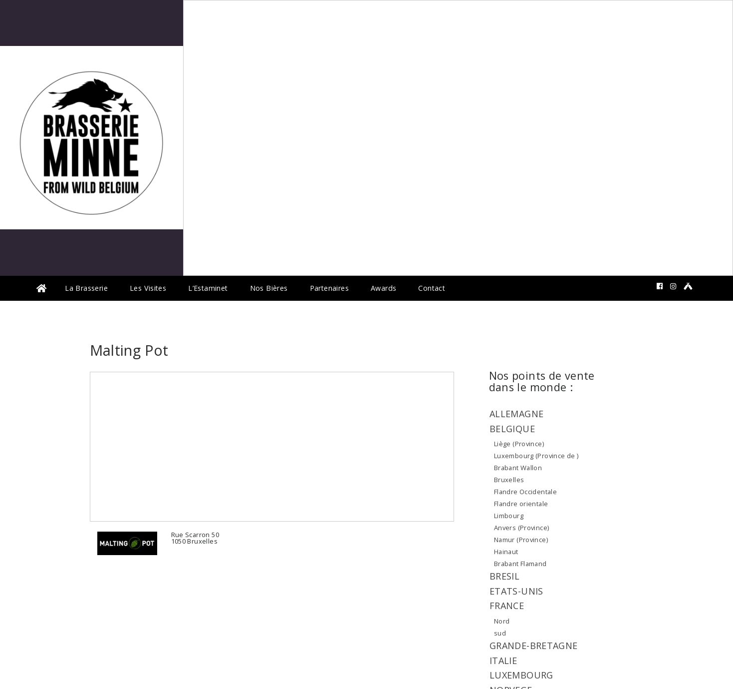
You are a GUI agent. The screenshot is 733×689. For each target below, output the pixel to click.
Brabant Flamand (520, 563)
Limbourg (508, 515)
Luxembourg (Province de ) (536, 455)
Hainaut (506, 551)
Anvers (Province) (521, 527)
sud (500, 633)
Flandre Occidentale (525, 491)
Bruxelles (509, 479)
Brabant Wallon (518, 467)
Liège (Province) (519, 443)
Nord (502, 621)
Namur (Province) (521, 539)
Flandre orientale (521, 503)
